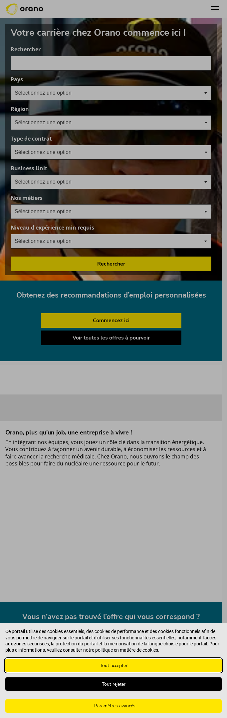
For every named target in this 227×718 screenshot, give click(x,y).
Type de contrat (31, 138)
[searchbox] (48, 122)
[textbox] (48, 93)
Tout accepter (113, 665)
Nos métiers (59, 198)
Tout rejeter (113, 684)
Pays (49, 79)
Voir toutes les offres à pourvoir (111, 338)
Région (20, 109)
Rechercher (26, 49)
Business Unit (61, 168)
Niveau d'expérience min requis (84, 227)
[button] (215, 9)
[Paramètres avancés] (113, 706)
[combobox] (111, 63)
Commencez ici (111, 320)
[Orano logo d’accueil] (24, 9)
